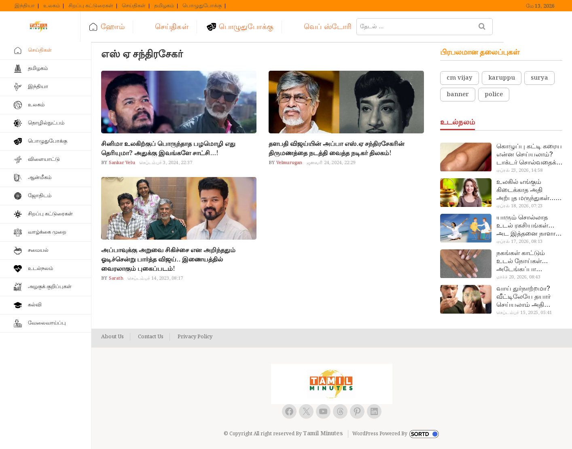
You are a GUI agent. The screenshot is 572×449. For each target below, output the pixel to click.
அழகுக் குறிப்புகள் (50, 286)
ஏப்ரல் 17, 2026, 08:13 (519, 241)
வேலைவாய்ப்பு (47, 323)
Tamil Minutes (323, 433)
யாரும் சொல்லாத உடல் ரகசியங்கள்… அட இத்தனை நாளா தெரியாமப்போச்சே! (525, 226)
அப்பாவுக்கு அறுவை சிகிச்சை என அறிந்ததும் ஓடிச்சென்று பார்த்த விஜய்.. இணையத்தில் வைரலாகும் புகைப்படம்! (168, 260)
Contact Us (150, 337)
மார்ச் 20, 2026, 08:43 (518, 277)
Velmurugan (288, 163)
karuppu (501, 78)
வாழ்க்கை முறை (47, 232)
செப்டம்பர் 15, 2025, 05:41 (524, 312)
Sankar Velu (121, 163)
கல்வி (35, 305)
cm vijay (459, 78)
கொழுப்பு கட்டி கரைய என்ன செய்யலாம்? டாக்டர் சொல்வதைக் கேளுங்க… (529, 155)
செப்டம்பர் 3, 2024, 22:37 (165, 163)
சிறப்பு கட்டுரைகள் (90, 6)
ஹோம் (123, 27)
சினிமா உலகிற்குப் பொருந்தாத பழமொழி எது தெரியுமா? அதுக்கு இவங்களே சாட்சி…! (168, 148)
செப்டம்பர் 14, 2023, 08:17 (155, 278)
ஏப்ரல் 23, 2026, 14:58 (519, 170)
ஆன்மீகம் (39, 177)
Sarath (115, 278)
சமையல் (38, 250)
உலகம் (51, 6)
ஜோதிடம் (39, 196)
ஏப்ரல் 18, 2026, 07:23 (519, 206)
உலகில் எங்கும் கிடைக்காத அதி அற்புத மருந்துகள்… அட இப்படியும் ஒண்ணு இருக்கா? (525, 190)
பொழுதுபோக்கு (202, 6)
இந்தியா (25, 6)
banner (458, 94)
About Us (112, 337)
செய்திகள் (134, 6)
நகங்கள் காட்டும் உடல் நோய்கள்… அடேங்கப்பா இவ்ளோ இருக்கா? (523, 261)
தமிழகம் (164, 6)
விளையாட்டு (44, 159)
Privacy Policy (195, 337)
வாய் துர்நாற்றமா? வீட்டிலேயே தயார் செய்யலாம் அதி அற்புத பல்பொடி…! (525, 297)
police (494, 94)
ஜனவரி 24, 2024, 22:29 (331, 163)
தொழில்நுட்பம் (46, 123)
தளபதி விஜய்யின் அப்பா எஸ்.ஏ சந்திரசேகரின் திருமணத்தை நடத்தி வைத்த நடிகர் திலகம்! (337, 148)
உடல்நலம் (40, 268)
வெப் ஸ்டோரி (338, 27)
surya (539, 78)
